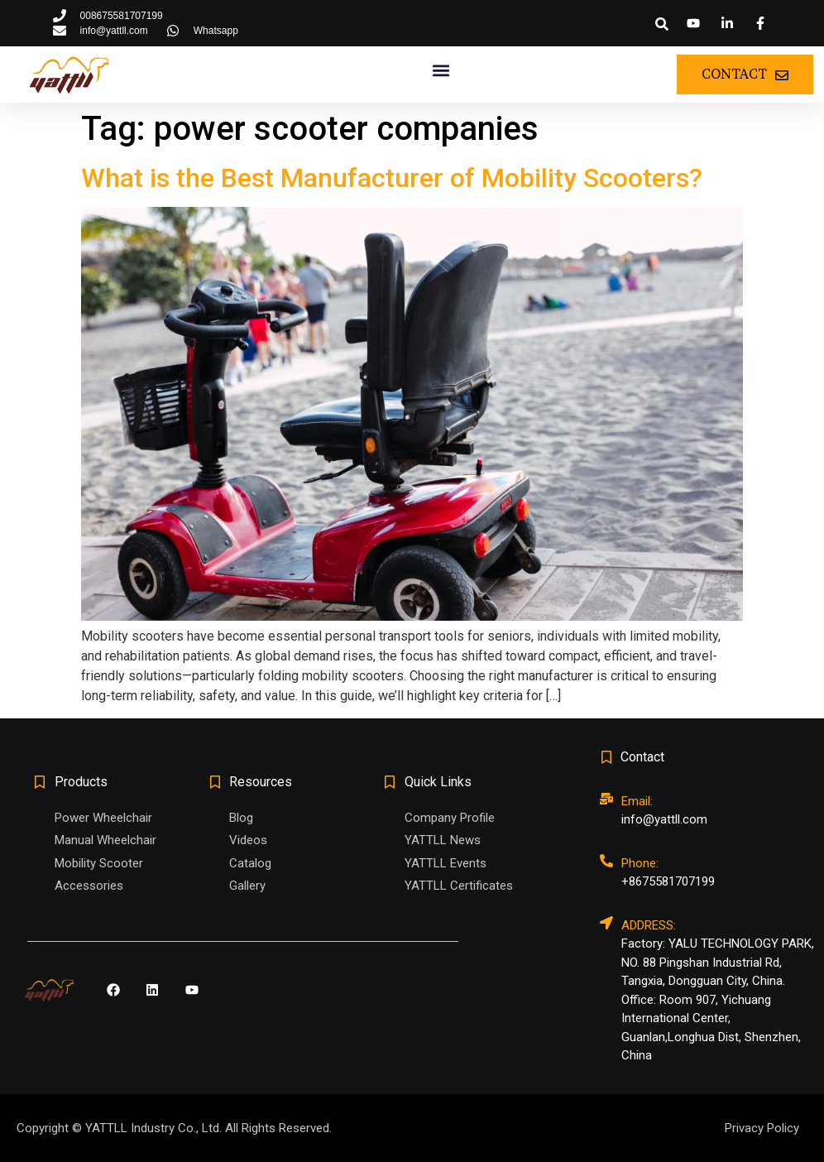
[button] (661, 24)
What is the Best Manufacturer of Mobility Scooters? (391, 178)
